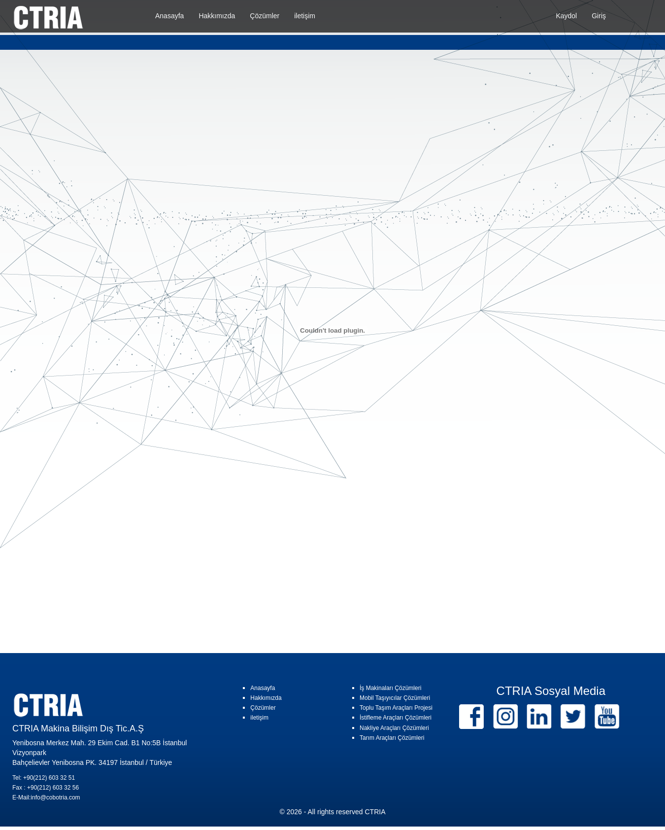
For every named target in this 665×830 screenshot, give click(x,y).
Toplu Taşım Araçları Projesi (396, 707)
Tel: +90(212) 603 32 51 (43, 777)
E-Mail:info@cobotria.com (46, 797)
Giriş (599, 16)
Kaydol (566, 16)
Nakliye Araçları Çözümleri (394, 728)
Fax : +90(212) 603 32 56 (45, 787)
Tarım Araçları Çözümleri (392, 737)
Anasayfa (169, 16)
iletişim (304, 16)
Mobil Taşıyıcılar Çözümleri (395, 697)
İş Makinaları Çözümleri (390, 688)
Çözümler (264, 16)
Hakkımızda (217, 16)
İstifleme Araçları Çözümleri (396, 717)
